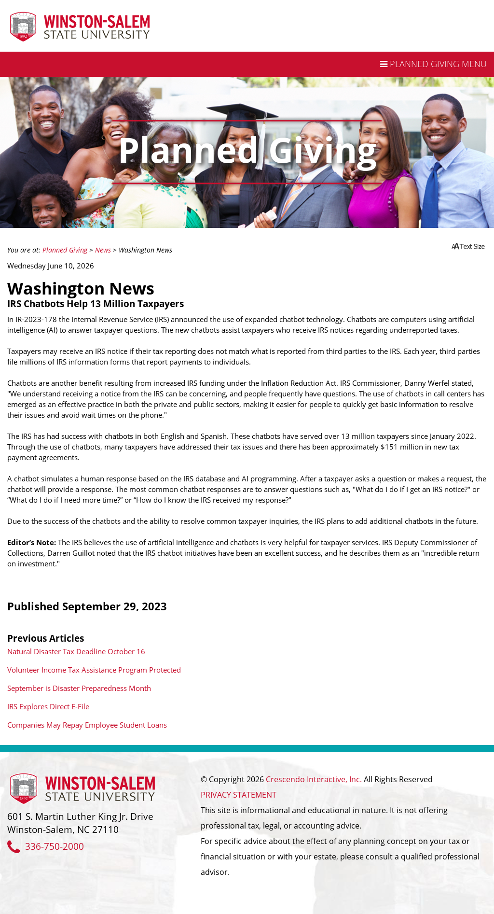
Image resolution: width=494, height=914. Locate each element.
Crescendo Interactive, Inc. (314, 779)
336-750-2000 (45, 846)
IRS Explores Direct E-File (48, 706)
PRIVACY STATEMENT (238, 794)
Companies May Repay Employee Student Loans (87, 725)
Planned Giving (64, 250)
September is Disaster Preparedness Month (79, 688)
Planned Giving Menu (433, 64)
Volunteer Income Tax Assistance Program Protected (94, 670)
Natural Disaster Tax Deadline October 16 (76, 651)
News (103, 250)
